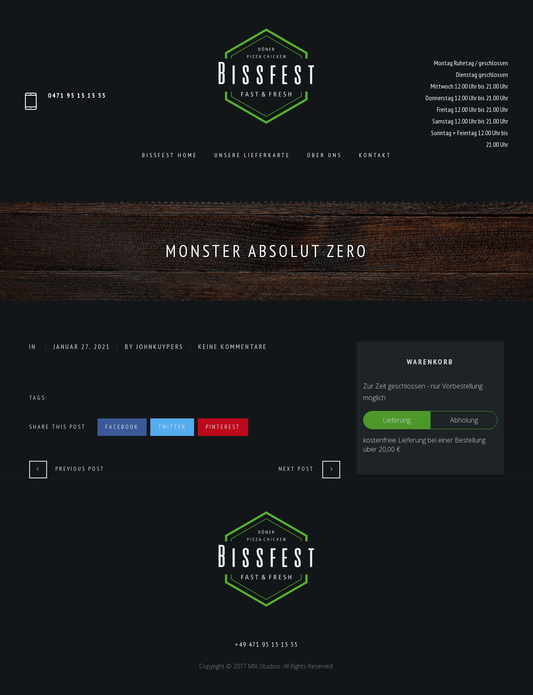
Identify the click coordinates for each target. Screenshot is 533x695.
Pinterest (223, 426)
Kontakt (375, 155)
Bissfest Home (169, 155)
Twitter (172, 426)
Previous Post (80, 468)
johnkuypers (160, 346)
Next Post (296, 468)
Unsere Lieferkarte (252, 155)
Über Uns (324, 155)
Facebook (122, 426)
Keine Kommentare (232, 346)
